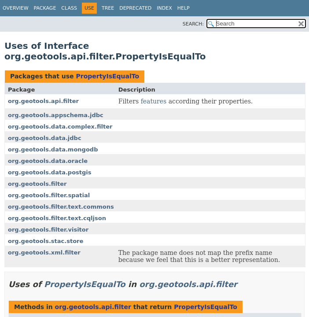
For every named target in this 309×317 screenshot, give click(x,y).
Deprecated (135, 8)
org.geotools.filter (37, 184)
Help (183, 8)
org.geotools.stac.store (45, 241)
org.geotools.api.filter (43, 101)
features (154, 101)
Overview (16, 8)
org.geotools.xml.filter (44, 252)
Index (164, 8)
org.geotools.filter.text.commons (61, 206)
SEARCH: (193, 24)
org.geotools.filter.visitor (48, 229)
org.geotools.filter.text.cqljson (57, 218)
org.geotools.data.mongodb (53, 149)
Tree (108, 8)
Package (45, 8)
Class (69, 8)
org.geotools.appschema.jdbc (55, 115)
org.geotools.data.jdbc (44, 138)
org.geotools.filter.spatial (49, 195)
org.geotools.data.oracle (48, 161)
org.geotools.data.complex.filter (60, 126)
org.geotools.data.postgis (50, 172)
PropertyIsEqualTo (107, 76)
